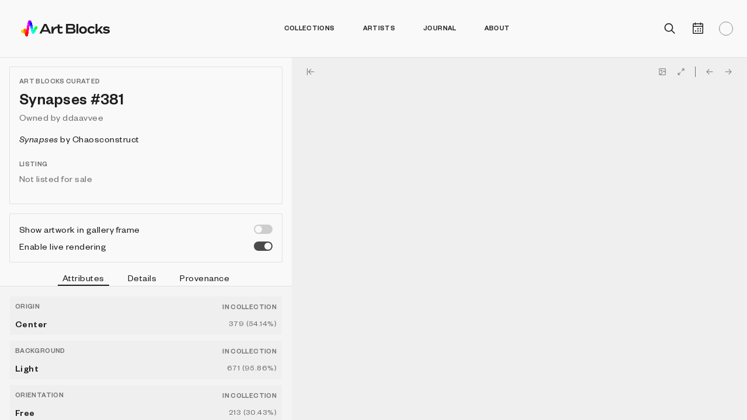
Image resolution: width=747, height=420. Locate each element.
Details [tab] (142, 277)
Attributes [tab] (83, 279)
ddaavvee (82, 117)
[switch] (263, 229)
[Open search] (670, 29)
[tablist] (146, 279)
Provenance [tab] (204, 277)
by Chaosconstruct (79, 139)
